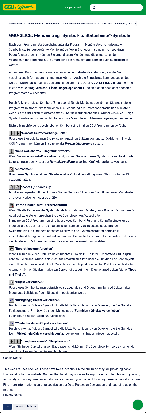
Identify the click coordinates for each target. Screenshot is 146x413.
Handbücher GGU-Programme (43, 23)
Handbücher (15, 23)
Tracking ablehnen (26, 406)
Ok (7, 406)
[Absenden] (94, 8)
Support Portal (73, 7)
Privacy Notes (12, 395)
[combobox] (116, 7)
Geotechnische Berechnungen (79, 23)
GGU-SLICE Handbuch (113, 23)
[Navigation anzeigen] (138, 405)
